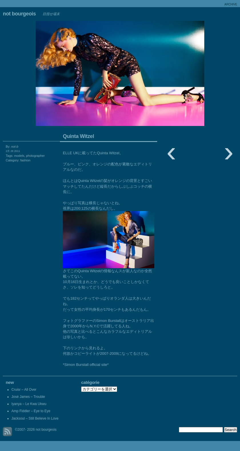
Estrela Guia (60, 75)
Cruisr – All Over (23, 390)
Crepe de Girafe (180, 75)
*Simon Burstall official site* (86, 364)
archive (231, 4)
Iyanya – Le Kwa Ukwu (28, 404)
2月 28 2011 (13, 151)
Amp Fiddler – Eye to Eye (30, 411)
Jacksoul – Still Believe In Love (35, 418)
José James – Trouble (28, 397)
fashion (25, 160)
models (19, 155)
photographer (35, 155)
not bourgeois (19, 14)
